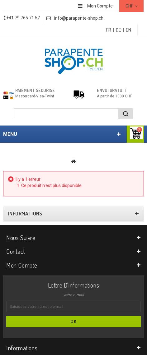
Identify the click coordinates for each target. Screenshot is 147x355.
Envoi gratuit (111, 90)
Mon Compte (100, 5)
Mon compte (21, 265)
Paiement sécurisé (35, 90)
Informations (25, 213)
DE (118, 29)
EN (128, 29)
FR (108, 29)
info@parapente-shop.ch (78, 18)
